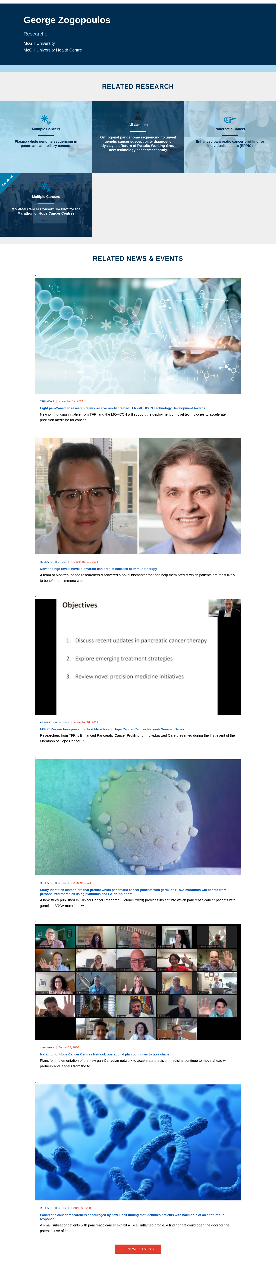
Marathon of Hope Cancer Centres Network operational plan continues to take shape (110, 1056)
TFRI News (47, 401)
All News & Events (138, 1250)
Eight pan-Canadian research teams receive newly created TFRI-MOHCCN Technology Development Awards (130, 408)
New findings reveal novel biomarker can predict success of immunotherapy (104, 569)
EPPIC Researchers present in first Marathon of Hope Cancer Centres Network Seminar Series (118, 730)
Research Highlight (56, 561)
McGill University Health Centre (55, 50)
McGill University (41, 43)
